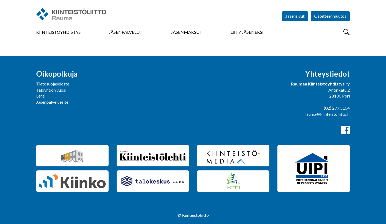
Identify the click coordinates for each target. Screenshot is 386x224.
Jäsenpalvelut (126, 32)
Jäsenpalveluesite (52, 101)
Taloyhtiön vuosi (51, 89)
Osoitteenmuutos (330, 15)
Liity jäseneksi (247, 32)
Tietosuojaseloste (52, 83)
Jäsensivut (295, 15)
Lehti (40, 95)
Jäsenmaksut (186, 32)
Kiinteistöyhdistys (58, 32)
